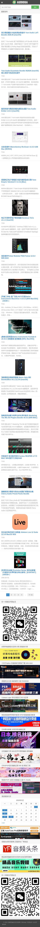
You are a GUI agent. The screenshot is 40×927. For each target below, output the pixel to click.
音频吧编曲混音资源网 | (14, 922)
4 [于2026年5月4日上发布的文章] (4, 810)
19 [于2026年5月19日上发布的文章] (11, 817)
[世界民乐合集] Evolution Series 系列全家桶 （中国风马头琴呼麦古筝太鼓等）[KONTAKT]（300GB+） (18, 572)
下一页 (30, 595)
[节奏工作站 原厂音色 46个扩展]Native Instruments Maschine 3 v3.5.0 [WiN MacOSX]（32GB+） (19, 299)
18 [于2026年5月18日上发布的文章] (4, 817)
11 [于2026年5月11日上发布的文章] (4, 813)
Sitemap (23, 922)
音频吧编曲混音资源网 (20, 2)
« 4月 (3, 823)
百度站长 (29, 922)
